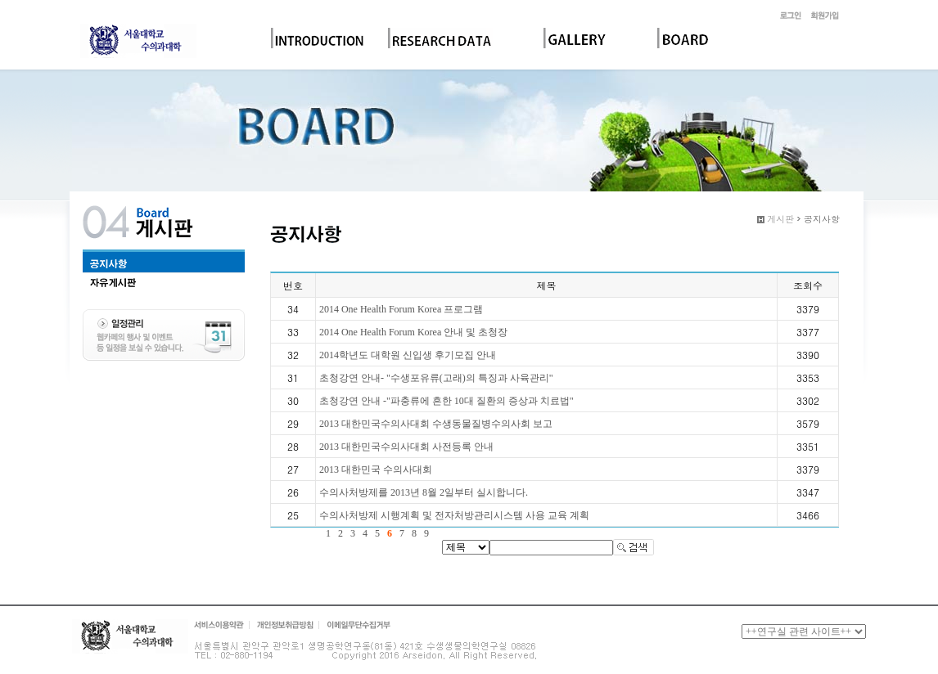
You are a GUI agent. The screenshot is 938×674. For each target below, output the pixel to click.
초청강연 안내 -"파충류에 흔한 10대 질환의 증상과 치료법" (446, 401)
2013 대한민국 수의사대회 (375, 469)
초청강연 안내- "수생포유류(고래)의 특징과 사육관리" (436, 378)
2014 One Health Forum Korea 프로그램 (401, 309)
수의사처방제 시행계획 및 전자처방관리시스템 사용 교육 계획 (454, 515)
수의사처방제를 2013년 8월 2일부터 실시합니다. (423, 492)
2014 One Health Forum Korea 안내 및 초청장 (413, 332)
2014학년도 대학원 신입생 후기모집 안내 (407, 355)
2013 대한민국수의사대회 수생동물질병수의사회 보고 (435, 423)
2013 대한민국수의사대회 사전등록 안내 (406, 446)
